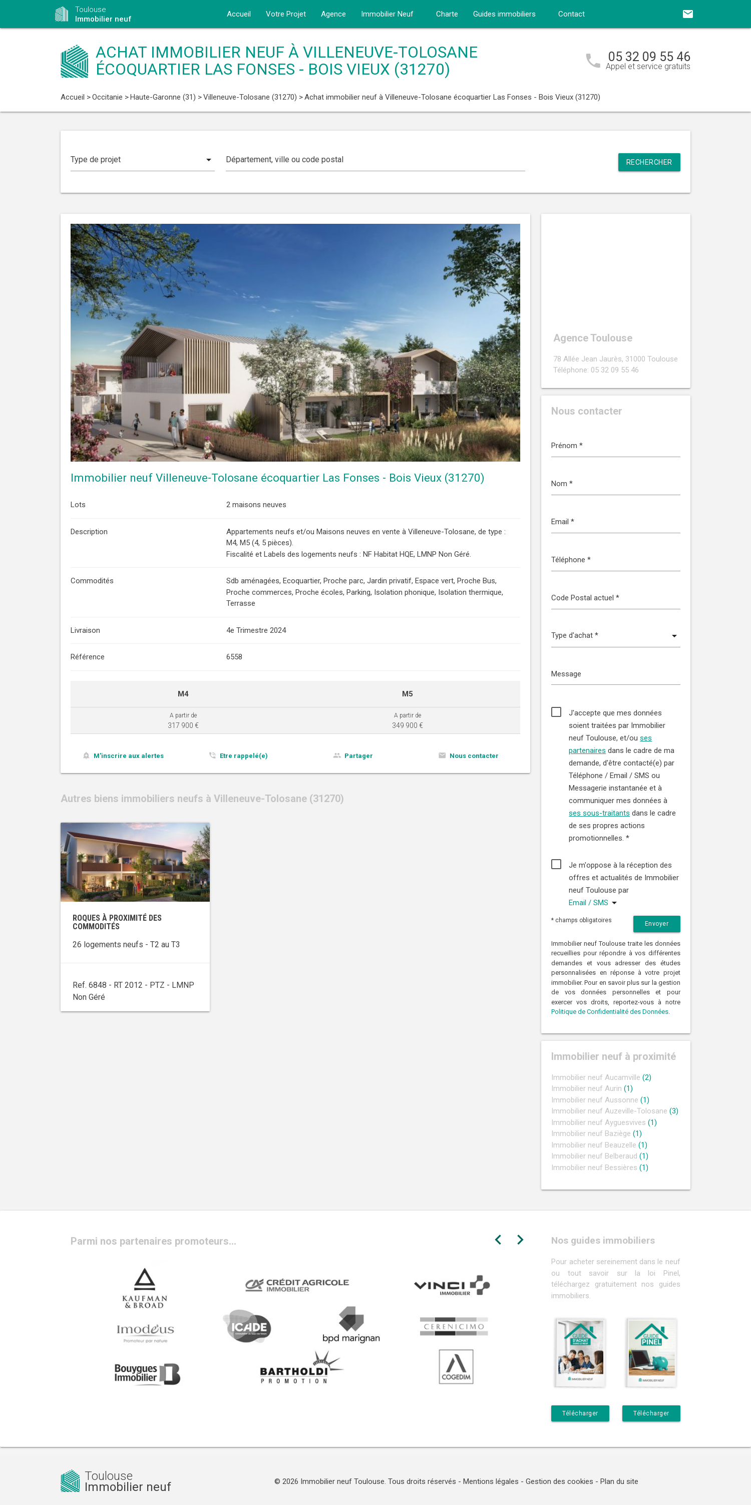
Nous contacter (474, 756)
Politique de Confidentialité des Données (609, 1011)
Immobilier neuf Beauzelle (599, 1145)
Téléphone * (571, 559)
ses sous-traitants (599, 813)
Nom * (562, 483)
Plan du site (619, 1481)
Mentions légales (491, 1481)
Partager (358, 756)
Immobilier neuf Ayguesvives (604, 1122)
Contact (571, 14)
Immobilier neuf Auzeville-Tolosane (614, 1110)
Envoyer (657, 923)
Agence (333, 14)
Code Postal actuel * (585, 597)
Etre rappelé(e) (244, 756)
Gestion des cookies (559, 1481)
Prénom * (567, 445)
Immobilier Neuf (387, 14)
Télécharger (580, 1413)
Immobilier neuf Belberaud (599, 1156)
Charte (447, 14)
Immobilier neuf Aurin (592, 1088)
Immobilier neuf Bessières (599, 1167)
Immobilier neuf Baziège (596, 1133)
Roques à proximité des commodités (117, 922)
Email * (562, 521)
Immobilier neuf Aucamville (601, 1077)
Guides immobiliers (504, 14)
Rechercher (649, 162)
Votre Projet (286, 14)
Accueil (239, 14)
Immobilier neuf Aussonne (600, 1099)
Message (566, 673)
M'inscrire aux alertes (129, 756)
